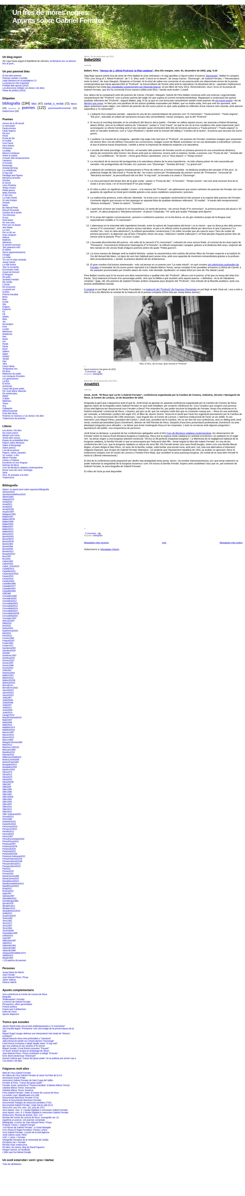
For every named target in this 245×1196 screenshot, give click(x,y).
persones (12, 108)
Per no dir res (8, 232)
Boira (4, 297)
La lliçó (5, 381)
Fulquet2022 (8, 640)
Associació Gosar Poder (14, 1078)
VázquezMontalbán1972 (14, 953)
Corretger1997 (9, 618)
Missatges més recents (96, 542)
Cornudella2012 (10, 606)
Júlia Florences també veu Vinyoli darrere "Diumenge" (28, 1041)
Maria (5, 205)
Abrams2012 (8, 492)
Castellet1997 (9, 588)
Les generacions (10, 378)
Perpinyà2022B (9, 854)
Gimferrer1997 (9, 655)
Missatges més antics (231, 542)
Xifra (4, 364)
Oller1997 (7, 804)
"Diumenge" (211, 75)
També (5, 359)
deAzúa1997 (8, 621)
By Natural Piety (10, 207)
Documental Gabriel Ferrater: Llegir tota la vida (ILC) (27, 1105)
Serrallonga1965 (10, 901)
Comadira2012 (9, 601)
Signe (5, 354)
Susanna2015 (9, 916)
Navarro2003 (8, 769)
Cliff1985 (6, 593)
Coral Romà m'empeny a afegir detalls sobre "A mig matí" (29, 1043)
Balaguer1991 (9, 514)
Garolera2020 (9, 650)
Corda (5, 302)
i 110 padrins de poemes (14, 960)
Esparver (6, 309)
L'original (89, 289)
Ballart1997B (8, 519)
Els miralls (7, 282)
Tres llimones (8, 215)
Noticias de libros (10, 465)
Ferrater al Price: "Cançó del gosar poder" (22, 1083)
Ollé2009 (6, 787)
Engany (6, 307)
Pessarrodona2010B (12, 861)
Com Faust (7, 143)
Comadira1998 (9, 596)
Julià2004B (7, 702)
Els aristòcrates (9, 393)
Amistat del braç (10, 168)
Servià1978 (7, 903)
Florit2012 (7, 635)
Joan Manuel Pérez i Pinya (15, 977)
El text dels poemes (11, 75)
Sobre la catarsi (9, 155)
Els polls (6, 277)
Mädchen (6, 401)
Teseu (5, 403)
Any (4, 406)
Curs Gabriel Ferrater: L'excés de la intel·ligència (25, 1132)
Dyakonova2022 (10, 630)
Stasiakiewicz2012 (11, 911)
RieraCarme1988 (10, 876)
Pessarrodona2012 (11, 866)
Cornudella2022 (10, 611)
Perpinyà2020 (9, 849)
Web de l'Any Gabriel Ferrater (16, 1073)
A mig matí (7, 173)
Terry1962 (7, 920)
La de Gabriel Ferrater (16, 1001)
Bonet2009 (7, 549)
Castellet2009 (9, 591)
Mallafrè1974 (8, 727)
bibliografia (97, 374)
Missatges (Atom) (110, 549)
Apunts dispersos (10, 1014)
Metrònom (7, 331)
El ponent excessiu (11, 245)
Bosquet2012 (8, 554)
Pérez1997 (7, 836)
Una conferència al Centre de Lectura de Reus (24, 994)
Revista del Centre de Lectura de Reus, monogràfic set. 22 (30, 1117)
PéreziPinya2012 (10, 841)
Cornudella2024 (10, 616)
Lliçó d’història (9, 185)
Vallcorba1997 (9, 940)
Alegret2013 (8, 499)
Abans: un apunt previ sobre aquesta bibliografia (25, 489)
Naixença (6, 242)
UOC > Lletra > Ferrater (13, 1137)
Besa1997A (8, 539)
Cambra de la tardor (12, 212)
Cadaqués (7, 408)
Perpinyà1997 (9, 844)
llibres (74, 104)
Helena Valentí (9, 982)
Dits (4, 304)
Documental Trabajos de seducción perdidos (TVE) (26, 1102)
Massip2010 (8, 754)
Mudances (7, 334)
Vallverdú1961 (9, 945)
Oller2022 (7, 811)
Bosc (4, 299)
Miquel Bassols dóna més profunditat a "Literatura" (26, 1038)
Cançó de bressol (10, 272)
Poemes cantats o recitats (14, 78)
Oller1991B (7, 797)
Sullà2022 (7, 913)
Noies (5, 339)
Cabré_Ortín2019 (10, 566)
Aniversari (7, 386)
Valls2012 (7, 943)
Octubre (6, 180)
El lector (6, 383)
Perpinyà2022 (9, 851)
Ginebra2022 (8, 658)
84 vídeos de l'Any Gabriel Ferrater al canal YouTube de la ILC (32, 1075)
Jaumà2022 (8, 690)
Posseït (6, 202)
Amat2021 (91, 384)
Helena (5, 237)
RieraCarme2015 (10, 878)
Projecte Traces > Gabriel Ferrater (18, 1125)
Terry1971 (7, 923)
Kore (4, 326)
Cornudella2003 (10, 603)
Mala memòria (9, 192)
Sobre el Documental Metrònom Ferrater (21, 1100)
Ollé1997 (6, 784)
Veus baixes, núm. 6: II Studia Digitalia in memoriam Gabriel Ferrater (35, 1112)
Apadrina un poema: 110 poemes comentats (23, 1120)
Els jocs (6, 133)
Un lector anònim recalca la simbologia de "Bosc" (26, 1051)
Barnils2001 (8, 536)
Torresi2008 (8, 930)
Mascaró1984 (9, 749)
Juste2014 (7, 712)
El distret (6, 249)
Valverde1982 (9, 948)
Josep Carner (8, 262)
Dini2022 (6, 625)
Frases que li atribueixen (14, 1009)
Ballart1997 (7, 516)
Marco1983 (7, 740)
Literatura (6, 160)
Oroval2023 (8, 816)
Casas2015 (7, 576)
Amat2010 (7, 502)
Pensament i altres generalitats (17, 1004)
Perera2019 (8, 834)
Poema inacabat (10, 294)
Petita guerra (8, 190)
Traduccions (8, 477)
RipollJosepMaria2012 (13, 883)
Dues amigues (9, 235)
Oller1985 (7, 789)
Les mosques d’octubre (13, 376)
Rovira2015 (7, 891)
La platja (6, 150)
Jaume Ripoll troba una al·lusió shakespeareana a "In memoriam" (33, 1026)
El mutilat (6, 140)
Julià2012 (7, 707)
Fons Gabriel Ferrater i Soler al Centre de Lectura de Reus (30, 1092)
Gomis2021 (7, 668)
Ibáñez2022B (8, 680)
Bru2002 (6, 559)
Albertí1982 (7, 497)
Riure (4, 349)
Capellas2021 (9, 571)
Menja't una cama (93, 103)
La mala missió (9, 197)
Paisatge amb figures (12, 175)
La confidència (9, 170)
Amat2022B (8, 509)
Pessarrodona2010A (12, 858)
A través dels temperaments (15, 158)
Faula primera (9, 128)
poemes (28, 108)
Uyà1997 (6, 938)
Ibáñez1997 (8, 675)
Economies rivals (10, 269)
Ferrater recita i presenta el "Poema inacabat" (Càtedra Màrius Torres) (36, 1085)
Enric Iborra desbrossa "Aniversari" (19, 1056)
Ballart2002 (92, 60)
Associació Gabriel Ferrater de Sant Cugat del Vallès (27, 1080)
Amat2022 (7, 507)
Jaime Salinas (9, 979)
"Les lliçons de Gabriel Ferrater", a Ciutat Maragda (26, 1127)
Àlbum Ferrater (9, 457)
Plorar (5, 346)
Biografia (6, 997)
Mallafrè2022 (8, 730)
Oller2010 (7, 806)
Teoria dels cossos (11, 438)
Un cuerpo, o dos (10, 455)
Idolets (5, 316)
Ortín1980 (7, 819)
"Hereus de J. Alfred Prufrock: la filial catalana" (126, 70)
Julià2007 (7, 705)
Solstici (5, 356)
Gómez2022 (8, 660)
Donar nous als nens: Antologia (17, 470)
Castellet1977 (9, 586)
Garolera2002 (9, 648)
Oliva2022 (7, 779)
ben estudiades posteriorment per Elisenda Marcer (134, 87)
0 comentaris (90, 372)
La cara (6, 230)
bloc (34, 103)
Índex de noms (9, 1011)
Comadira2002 (9, 598)
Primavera (7, 148)
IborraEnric (7, 685)
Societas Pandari (10, 279)
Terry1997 (7, 925)
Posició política (9, 1006)
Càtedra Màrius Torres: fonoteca (17, 1090)
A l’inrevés (7, 163)
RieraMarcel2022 (10, 881)
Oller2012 (7, 809)
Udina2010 (7, 935)
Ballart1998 (7, 521)
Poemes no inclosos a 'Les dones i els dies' (23, 416)
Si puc (5, 217)
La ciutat (6, 257)
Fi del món (7, 195)
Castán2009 (8, 581)
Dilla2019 (6, 623)
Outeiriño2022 (9, 824)
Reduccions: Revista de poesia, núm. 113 (22, 1115)
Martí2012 (7, 744)
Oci (4, 341)
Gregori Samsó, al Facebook (16, 1149)
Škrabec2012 (8, 908)
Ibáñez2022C (8, 683)
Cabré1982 (7, 561)
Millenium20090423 (11, 757)
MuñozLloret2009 (10, 759)
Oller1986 (7, 792)
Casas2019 (7, 578)
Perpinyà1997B (9, 846)
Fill (3, 314)
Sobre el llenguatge (11, 445)
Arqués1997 (8, 511)
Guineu (5, 292)
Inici (164, 542)
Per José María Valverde (14, 391)
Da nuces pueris (224, 100)
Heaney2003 (8, 673)
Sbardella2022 (9, 898)
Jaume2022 (8, 695)
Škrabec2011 (8, 906)
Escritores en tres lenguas (14, 462)
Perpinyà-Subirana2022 (13, 856)
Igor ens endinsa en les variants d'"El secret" (23, 1046)
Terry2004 (7, 928)
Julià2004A (7, 700)
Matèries (6, 240)
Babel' (5, 396)
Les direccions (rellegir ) (23, 88)
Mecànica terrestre (11, 178)
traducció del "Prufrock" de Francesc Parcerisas (171, 289)
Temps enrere (9, 188)
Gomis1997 (7, 663)
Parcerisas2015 (9, 826)
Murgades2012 (9, 764)
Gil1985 (6, 653)
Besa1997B (8, 541)
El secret (6, 183)
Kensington (7, 324)
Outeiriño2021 (9, 821)
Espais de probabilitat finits (15, 440)
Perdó (5, 344)
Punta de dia (8, 138)
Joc (4, 321)
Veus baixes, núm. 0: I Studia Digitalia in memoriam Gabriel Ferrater (35, 1110)
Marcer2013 (8, 737)
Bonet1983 (7, 544)
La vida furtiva (9, 264)
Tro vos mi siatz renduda (14, 259)
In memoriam (8, 126)
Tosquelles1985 (9, 933)
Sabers (5, 351)
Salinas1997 (8, 896)
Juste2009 (7, 710)
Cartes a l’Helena (10, 460)
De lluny (6, 371)
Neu (4, 336)
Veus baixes (8, 145)
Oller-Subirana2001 (11, 814)
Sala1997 (6, 893)
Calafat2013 (8, 568)
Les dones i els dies (11, 430)
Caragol (6, 254)
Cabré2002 (7, 564)
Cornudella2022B (10, 613)
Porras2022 (8, 873)
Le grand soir (8, 289)
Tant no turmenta (10, 267)
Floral (5, 135)
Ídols (4, 319)
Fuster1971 (7, 645)
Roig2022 (7, 888)
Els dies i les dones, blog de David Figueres (23, 1147)
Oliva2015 (7, 777)
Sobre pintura (8, 447)
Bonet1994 (7, 546)
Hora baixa (7, 220)
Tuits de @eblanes (11, 1164)
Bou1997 (6, 556)
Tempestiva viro (9, 368)
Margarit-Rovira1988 (12, 742)
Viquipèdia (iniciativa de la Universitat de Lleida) (25, 1140)
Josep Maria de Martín (13, 972)
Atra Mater (7, 227)
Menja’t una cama (10, 435)
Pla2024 (6, 868)
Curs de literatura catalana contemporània (188, 433)
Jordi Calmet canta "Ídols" (14, 1135)
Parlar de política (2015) (13, 90)
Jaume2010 (8, 692)
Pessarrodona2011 (11, 863)
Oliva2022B (8, 782)
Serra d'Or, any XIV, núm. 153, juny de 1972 (23, 1107)
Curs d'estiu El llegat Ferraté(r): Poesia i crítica (24, 1130)
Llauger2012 (8, 715)
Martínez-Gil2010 (10, 747)
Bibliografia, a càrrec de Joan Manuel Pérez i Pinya (26, 1122)
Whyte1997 (7, 958)
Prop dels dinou (9, 413)
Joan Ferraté (8, 975)
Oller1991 (7, 794)
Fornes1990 (8, 638)
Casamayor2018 (10, 573)
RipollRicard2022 (10, 886)
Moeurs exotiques (10, 153)
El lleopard (7, 274)
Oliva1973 (7, 772)
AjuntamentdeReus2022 (14, 494)
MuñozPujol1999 (10, 762)
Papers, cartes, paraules (14, 452)
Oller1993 (7, 801)
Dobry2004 (7, 628)
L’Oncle (6, 284)
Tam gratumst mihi (11, 247)
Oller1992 (7, 799)
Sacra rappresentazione (13, 252)
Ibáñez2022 (8, 678)
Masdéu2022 (8, 752)
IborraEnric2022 (10, 687)
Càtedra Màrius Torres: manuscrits (18, 1087)
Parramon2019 (9, 829)
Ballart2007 (7, 526)
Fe (3, 311)
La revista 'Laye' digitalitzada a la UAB (20, 1095)
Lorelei (5, 329)
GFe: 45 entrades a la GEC (15, 475)
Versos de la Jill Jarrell (13, 123)
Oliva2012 (7, 774)
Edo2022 (6, 633)
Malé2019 (7, 725)
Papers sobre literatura (13, 443)
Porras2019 (8, 871)
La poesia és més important (15, 83)
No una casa (8, 222)
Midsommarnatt (9, 411)
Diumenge (7, 165)
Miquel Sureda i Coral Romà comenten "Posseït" (25, 1048)
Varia (4, 472)
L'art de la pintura (10, 450)
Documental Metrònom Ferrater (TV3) (20, 1097)
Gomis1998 (7, 665)
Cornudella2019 (10, 608)
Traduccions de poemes (13, 418)
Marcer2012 (8, 735)
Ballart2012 (7, 529)
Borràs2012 (8, 551)
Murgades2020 (9, 767)
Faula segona (9, 131)
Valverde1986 (9, 950)
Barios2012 (7, 534)
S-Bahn (6, 398)
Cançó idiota (8, 366)
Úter (4, 361)
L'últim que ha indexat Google (16, 1152)
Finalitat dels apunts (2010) (15, 85)
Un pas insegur (9, 200)
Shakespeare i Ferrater (13, 999)
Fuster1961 (7, 643)
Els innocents (8, 287)
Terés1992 (7, 918)
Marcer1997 (8, 732)
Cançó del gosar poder (13, 388)
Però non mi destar (11, 225)
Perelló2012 (8, 831)
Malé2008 (7, 722)
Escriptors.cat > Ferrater (14, 1142)
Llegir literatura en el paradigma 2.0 (19, 80)
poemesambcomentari (59, 108)
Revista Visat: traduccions (14, 1144)
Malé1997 (7, 720)
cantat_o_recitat (54, 103)
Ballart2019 (7, 531)
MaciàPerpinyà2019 (11, 717)
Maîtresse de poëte (11, 373)
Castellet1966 (9, 583)
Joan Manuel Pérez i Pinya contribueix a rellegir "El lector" (30, 1053)
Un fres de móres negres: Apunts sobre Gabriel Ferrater (58, 16)
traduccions (8, 111)
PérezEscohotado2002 (13, 839)
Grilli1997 (6, 670)
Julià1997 (7, 697)
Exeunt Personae (10, 210)
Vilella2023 (7, 955)
